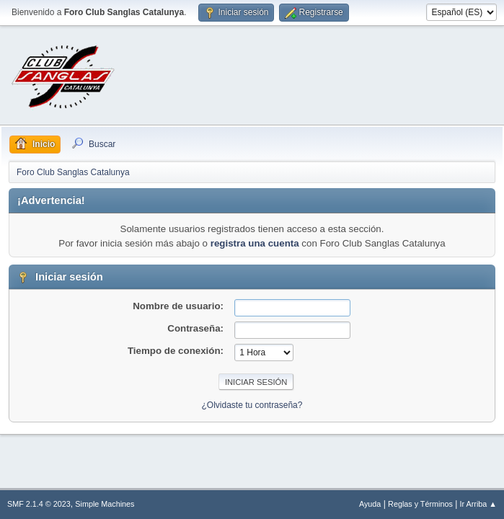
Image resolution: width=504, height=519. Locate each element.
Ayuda (370, 504)
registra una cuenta (255, 243)
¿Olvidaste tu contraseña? (252, 405)
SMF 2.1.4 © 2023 (39, 504)
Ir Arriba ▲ (478, 504)
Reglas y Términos (420, 504)
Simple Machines (104, 504)
